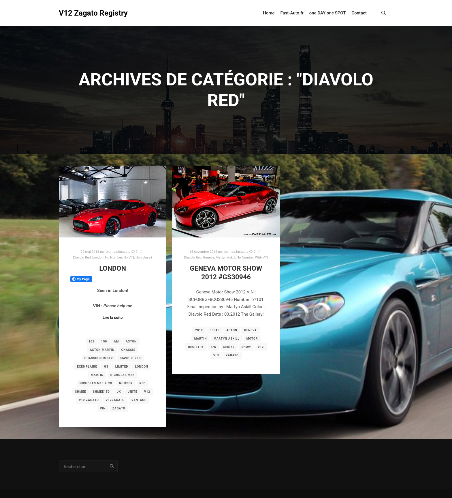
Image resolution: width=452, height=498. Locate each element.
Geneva (208, 257)
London (97, 257)
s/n (213, 347)
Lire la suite (113, 317)
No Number (113, 257)
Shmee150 (101, 391)
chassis (128, 349)
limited (121, 366)
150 (104, 341)
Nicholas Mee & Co (96, 383)
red (143, 383)
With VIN (261, 257)
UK (118, 391)
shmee (80, 391)
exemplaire (87, 366)
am (116, 341)
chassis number (98, 358)
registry (196, 347)
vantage (138, 400)
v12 (147, 391)
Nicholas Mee (122, 375)
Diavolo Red (82, 257)
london (141, 366)
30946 (215, 330)
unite (132, 391)
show (246, 347)
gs (106, 366)
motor (252, 338)
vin (103, 408)
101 (91, 341)
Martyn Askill (225, 257)
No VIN (128, 257)
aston (131, 341)
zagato (118, 408)
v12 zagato (89, 400)
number (126, 383)
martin (97, 375)
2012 (199, 330)
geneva (250, 330)
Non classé (143, 257)
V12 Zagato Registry (87, 13)
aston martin (102, 349)
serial (229, 347)
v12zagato (115, 400)
